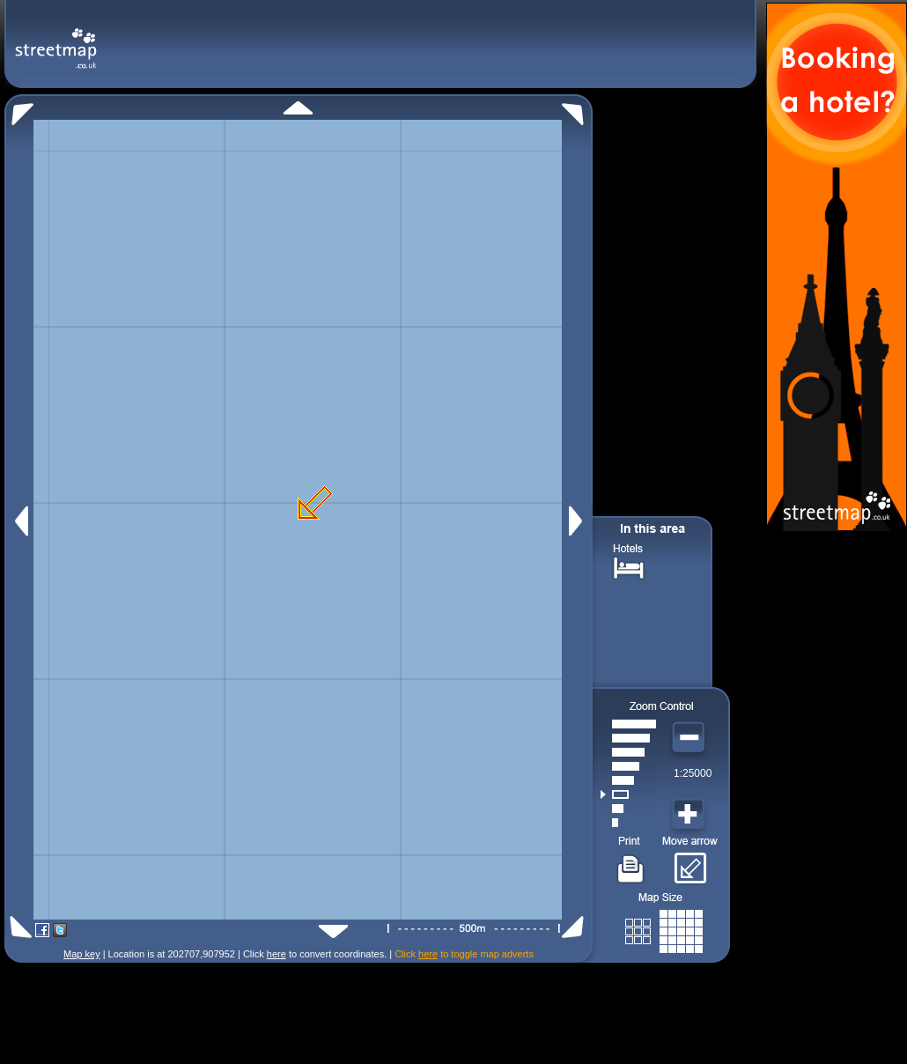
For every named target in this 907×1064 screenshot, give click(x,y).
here (276, 954)
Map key (81, 954)
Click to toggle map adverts (464, 954)
